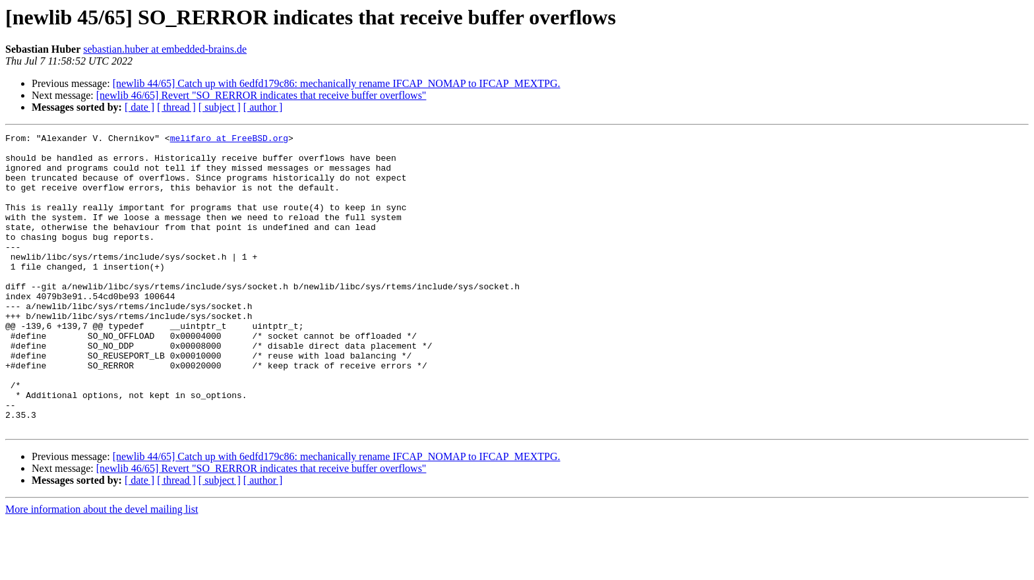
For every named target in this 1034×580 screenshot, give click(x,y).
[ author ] (263, 107)
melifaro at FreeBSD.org (229, 140)
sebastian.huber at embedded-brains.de (165, 49)
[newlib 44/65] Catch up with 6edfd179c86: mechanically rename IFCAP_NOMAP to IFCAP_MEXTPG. (337, 83)
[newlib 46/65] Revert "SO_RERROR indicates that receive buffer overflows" (261, 95)
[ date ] (139, 107)
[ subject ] (219, 107)
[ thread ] (176, 107)
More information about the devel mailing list (101, 568)
